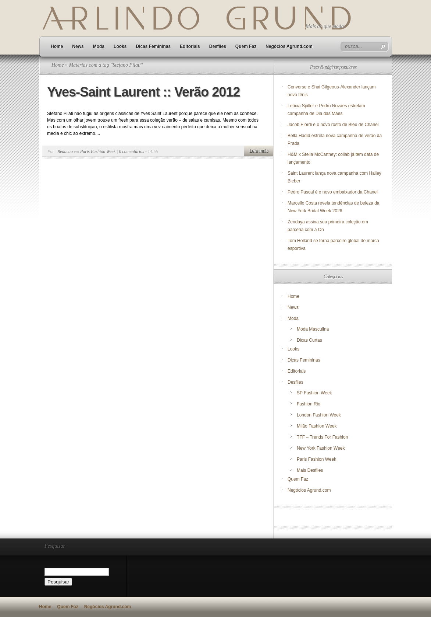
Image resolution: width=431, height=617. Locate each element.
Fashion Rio (308, 404)
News (77, 46)
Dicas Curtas (309, 340)
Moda (98, 46)
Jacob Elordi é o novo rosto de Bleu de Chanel (333, 124)
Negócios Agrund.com (289, 46)
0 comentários (131, 151)
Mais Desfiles (310, 470)
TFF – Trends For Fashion (322, 437)
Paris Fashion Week (97, 151)
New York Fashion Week (321, 448)
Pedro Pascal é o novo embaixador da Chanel (333, 192)
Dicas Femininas (153, 46)
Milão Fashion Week (317, 426)
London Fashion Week (319, 415)
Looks (120, 46)
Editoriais (190, 46)
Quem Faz (245, 46)
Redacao (65, 151)
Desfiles (217, 46)
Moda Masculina (313, 329)
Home (57, 46)
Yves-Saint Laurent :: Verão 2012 (143, 92)
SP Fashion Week (314, 392)
